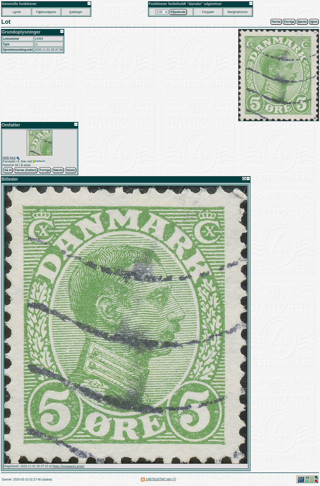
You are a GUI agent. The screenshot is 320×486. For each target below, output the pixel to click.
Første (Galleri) (25, 170)
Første (276, 21)
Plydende (178, 12)
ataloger (75, 12)
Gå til (8, 170)
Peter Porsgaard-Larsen (68, 467)
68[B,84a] (9, 158)
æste (302, 21)
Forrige (45, 170)
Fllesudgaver (46, 12)
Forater (208, 12)
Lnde (16, 12)
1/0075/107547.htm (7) (161, 480)
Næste (58, 170)
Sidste (70, 170)
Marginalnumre (238, 12)
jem (314, 21)
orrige (289, 21)
